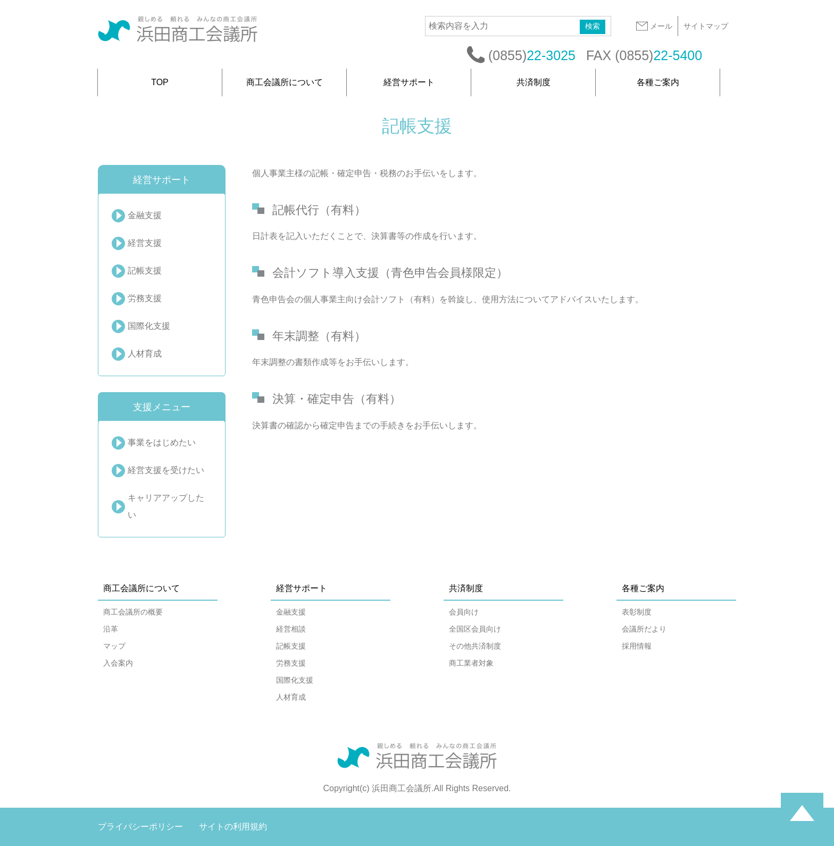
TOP (160, 82)
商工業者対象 (471, 663)
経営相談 (291, 629)
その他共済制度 (475, 646)
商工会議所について (284, 82)
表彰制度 (637, 612)
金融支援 (145, 215)
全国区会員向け (475, 629)
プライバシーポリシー (140, 826)
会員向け (464, 612)
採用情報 (637, 646)
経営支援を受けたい (166, 470)
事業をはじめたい (162, 442)
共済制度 (533, 82)
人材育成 (145, 353)
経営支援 (145, 242)
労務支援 (145, 298)
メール (653, 26)
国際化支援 (149, 325)
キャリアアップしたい (166, 506)
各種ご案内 (658, 82)
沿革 (110, 629)
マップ (114, 646)
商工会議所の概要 (133, 612)
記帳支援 (145, 270)
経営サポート (409, 82)
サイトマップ (705, 26)
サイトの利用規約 (233, 826)
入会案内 (118, 663)
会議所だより (644, 629)
